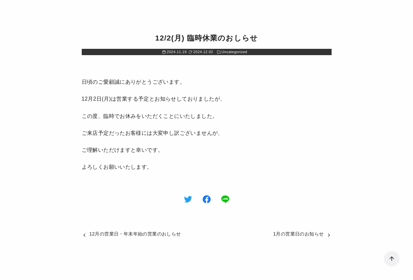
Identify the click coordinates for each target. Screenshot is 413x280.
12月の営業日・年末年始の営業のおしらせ (135, 233)
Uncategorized (234, 52)
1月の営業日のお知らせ (298, 233)
